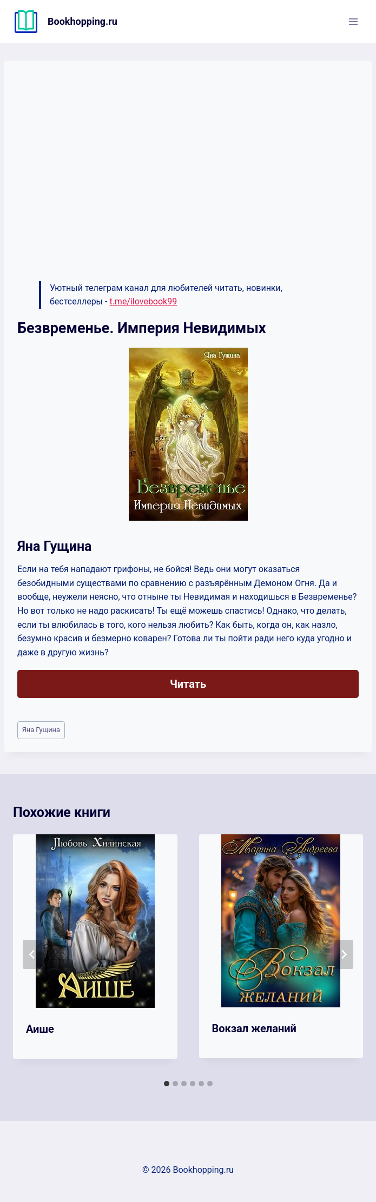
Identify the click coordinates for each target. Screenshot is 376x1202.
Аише (40, 1028)
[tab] (166, 1083)
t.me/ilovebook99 (143, 301)
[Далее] (343, 954)
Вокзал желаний (254, 1028)
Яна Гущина (41, 730)
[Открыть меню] (353, 21)
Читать (188, 684)
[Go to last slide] (32, 954)
